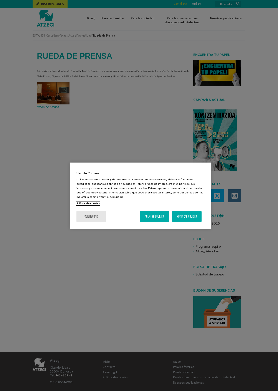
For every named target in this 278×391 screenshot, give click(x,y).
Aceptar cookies (154, 216)
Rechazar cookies (187, 216)
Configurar (91, 216)
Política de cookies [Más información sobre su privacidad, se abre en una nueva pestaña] (88, 203)
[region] (140, 196)
